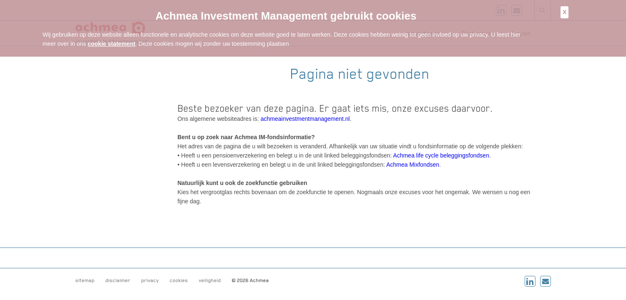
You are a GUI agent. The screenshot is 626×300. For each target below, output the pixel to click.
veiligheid (210, 280)
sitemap (85, 280)
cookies (179, 280)
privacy (150, 280)
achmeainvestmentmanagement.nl (305, 118)
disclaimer (118, 280)
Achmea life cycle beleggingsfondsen (441, 155)
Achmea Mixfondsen (412, 164)
